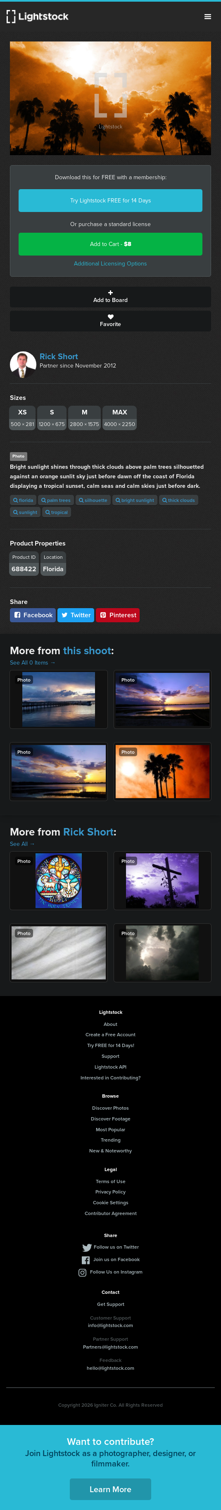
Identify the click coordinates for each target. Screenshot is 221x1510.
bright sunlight (135, 500)
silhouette (93, 500)
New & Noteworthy (110, 1150)
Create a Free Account (110, 1034)
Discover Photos (110, 1107)
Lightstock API (110, 1066)
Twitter (76, 615)
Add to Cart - (110, 244)
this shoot (87, 650)
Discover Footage (111, 1118)
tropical (56, 512)
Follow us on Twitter (116, 1246)
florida (23, 500)
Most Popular (110, 1129)
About (110, 1024)
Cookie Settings (110, 1202)
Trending (111, 1139)
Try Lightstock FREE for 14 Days (110, 200)
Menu (207, 16)
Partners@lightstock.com (110, 1346)
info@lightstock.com (110, 1325)
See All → (22, 844)
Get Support (110, 1304)
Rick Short (59, 356)
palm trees (56, 500)
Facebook (32, 615)
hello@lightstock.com (110, 1367)
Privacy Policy (110, 1191)
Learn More (110, 1489)
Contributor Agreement (111, 1213)
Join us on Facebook (116, 1259)
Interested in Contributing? (111, 1077)
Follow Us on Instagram (116, 1271)
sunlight (25, 512)
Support (110, 1055)
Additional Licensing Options (110, 263)
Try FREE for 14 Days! (110, 1045)
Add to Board (110, 297)
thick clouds (178, 500)
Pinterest (117, 615)
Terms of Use (111, 1181)
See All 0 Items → (33, 662)
